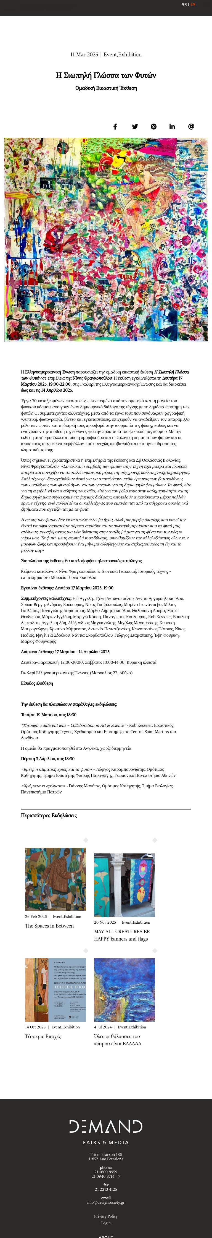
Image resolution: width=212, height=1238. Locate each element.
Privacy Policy (106, 1216)
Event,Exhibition (67, 917)
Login (106, 1223)
